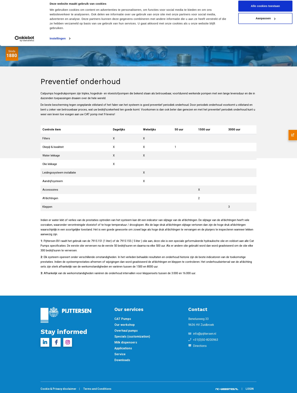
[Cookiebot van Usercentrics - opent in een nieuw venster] (24, 42)
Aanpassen (265, 22)
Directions (200, 345)
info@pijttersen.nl (204, 333)
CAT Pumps (122, 318)
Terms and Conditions (97, 388)
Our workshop (124, 324)
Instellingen (58, 42)
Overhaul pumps (126, 330)
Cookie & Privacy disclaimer (58, 388)
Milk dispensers (125, 342)
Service (120, 354)
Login (250, 388)
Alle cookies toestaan (265, 10)
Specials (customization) (132, 336)
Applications (123, 348)
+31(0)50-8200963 (205, 339)
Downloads (122, 360)
